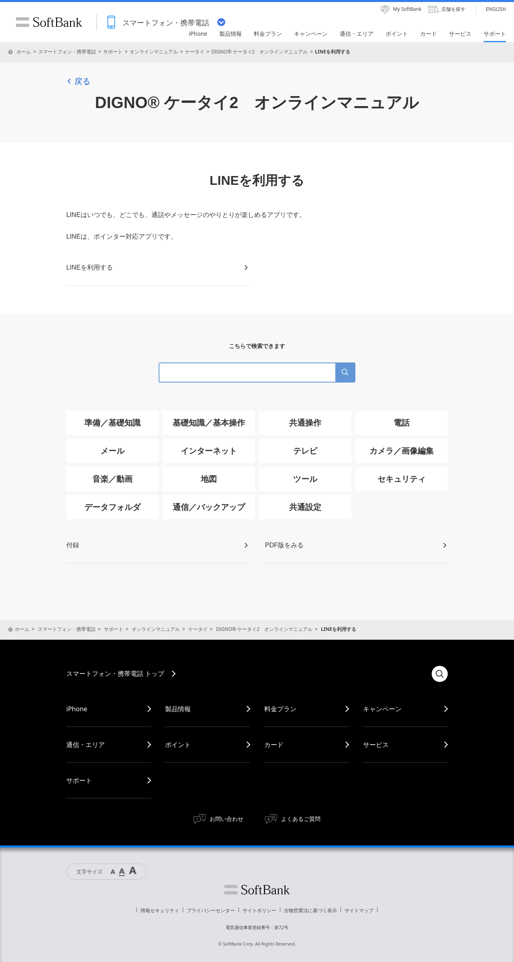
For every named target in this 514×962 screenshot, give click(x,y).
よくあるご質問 (300, 819)
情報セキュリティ (160, 910)
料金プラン (280, 708)
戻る (78, 81)
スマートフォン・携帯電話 (67, 51)
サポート (112, 51)
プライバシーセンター (211, 910)
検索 (440, 674)
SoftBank (49, 22)
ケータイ (194, 51)
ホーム (23, 51)
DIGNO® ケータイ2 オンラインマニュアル (259, 51)
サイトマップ (359, 910)
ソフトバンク (257, 889)
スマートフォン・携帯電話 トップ (115, 673)
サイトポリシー (259, 910)
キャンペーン (382, 708)
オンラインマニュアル (154, 51)
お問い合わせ (226, 819)
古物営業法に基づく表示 (310, 910)
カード (274, 744)
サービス (376, 744)
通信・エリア (85, 744)
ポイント (178, 744)
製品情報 (178, 708)
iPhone (76, 708)
